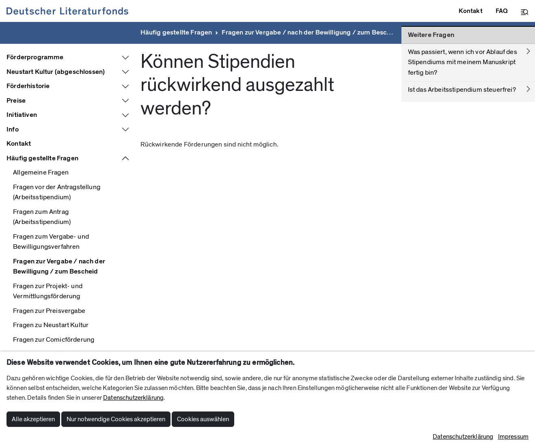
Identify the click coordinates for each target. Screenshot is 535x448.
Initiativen (21, 114)
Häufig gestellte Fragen (176, 32)
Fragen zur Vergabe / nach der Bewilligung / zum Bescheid (311, 32)
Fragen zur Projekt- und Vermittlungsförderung (47, 291)
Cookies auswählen (203, 419)
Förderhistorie (28, 86)
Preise (16, 100)
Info (12, 129)
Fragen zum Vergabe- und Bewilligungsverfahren (51, 242)
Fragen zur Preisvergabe (49, 310)
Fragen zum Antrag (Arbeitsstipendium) (42, 217)
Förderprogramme (35, 57)
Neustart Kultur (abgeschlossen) (55, 71)
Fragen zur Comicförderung (53, 339)
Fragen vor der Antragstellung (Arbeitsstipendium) (56, 192)
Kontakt (18, 143)
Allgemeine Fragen (41, 172)
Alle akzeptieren (33, 419)
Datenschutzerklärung (133, 397)
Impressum (513, 436)
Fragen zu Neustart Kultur (50, 325)
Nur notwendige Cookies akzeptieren (116, 419)
